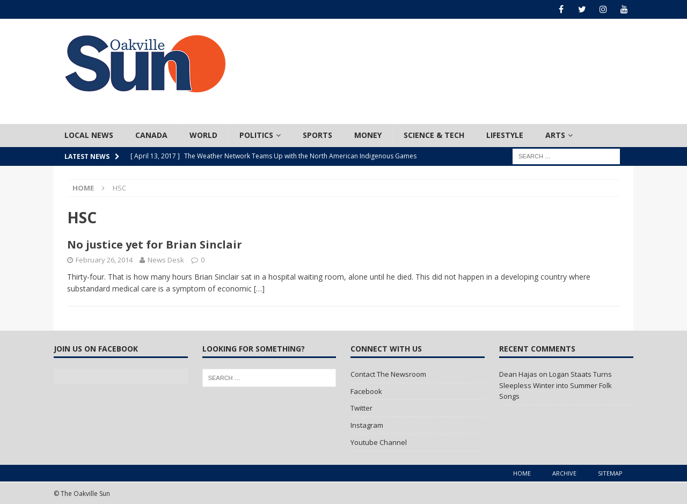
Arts (555, 135)
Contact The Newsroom (388, 374)
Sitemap (610, 473)
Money (368, 135)
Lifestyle (504, 135)
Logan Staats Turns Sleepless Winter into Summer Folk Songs (555, 385)
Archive (564, 473)
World (203, 135)
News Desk (166, 260)
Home (522, 473)
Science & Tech (434, 135)
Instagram (366, 425)
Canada (151, 135)
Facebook (366, 391)
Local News (88, 135)
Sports (317, 135)
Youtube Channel (378, 442)
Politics (256, 135)
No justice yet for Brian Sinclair (154, 244)
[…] (259, 288)
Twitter (361, 408)
